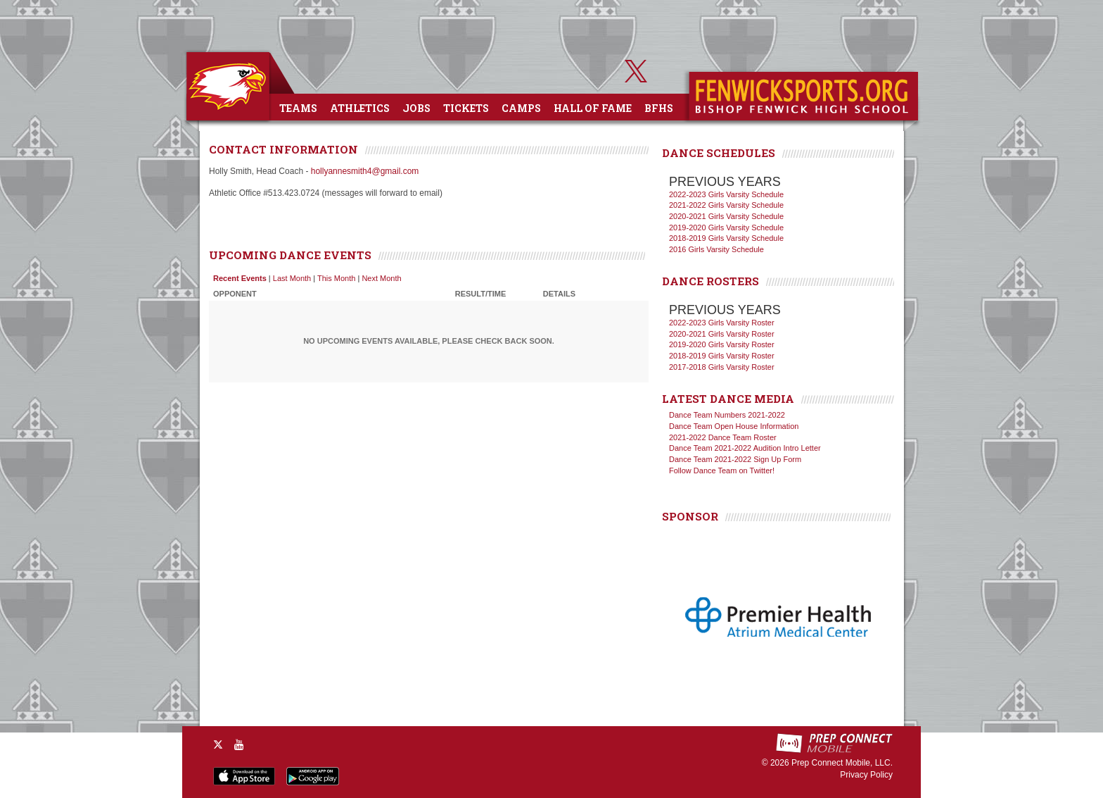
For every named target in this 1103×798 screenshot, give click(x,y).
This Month (336, 278)
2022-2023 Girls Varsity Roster (721, 322)
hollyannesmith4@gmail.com (365, 171)
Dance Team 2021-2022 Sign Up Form (735, 459)
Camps (521, 108)
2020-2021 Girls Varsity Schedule (726, 216)
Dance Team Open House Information (733, 426)
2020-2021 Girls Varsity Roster (721, 334)
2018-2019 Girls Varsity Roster (721, 355)
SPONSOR (690, 516)
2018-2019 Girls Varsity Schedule (726, 238)
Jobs (416, 108)
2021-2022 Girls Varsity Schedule (726, 205)
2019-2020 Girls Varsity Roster (721, 344)
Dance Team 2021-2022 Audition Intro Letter (745, 448)
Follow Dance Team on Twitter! (721, 470)
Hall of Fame (593, 108)
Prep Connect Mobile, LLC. (842, 763)
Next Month (381, 278)
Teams (298, 108)
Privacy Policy (866, 775)
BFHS (658, 108)
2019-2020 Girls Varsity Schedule (726, 227)
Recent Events (240, 278)
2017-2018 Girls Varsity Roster (721, 367)
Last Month (292, 278)
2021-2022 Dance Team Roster (723, 437)
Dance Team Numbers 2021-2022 (727, 415)
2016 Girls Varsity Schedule (716, 249)
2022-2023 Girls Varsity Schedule (726, 194)
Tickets (466, 108)
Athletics (360, 108)
